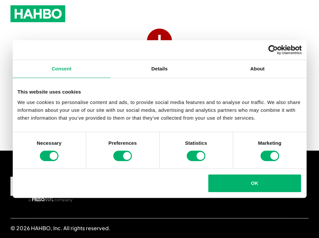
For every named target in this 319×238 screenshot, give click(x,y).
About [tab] (257, 68)
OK (255, 183)
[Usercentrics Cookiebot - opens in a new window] (273, 50)
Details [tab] (160, 68)
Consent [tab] (62, 68)
